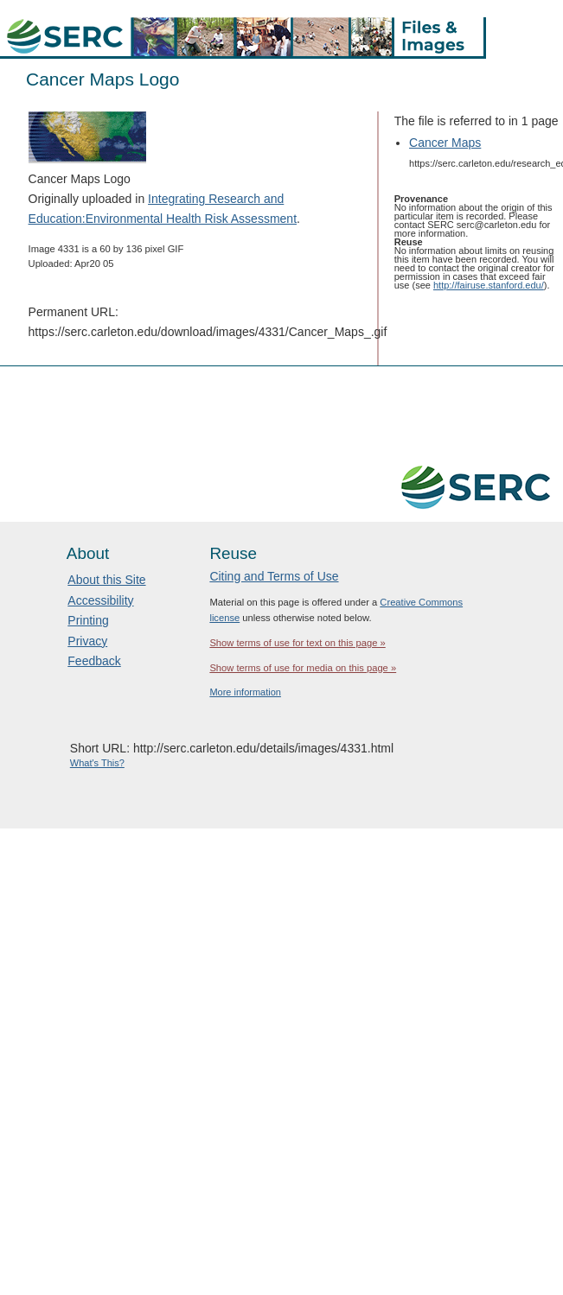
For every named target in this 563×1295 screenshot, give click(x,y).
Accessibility (100, 600)
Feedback (93, 661)
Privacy (87, 641)
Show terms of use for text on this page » (297, 643)
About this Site (106, 580)
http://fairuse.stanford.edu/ (488, 285)
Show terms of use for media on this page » (302, 668)
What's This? (97, 763)
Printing (87, 620)
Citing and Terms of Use (273, 576)
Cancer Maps (445, 142)
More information (245, 692)
